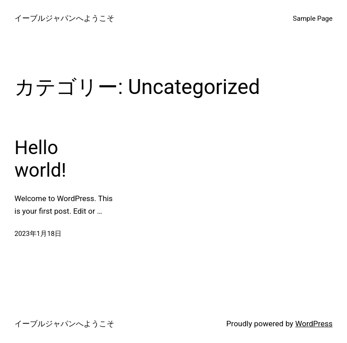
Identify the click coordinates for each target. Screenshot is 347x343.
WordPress (314, 323)
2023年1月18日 (37, 234)
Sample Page (313, 18)
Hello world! (40, 158)
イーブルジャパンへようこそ (64, 18)
